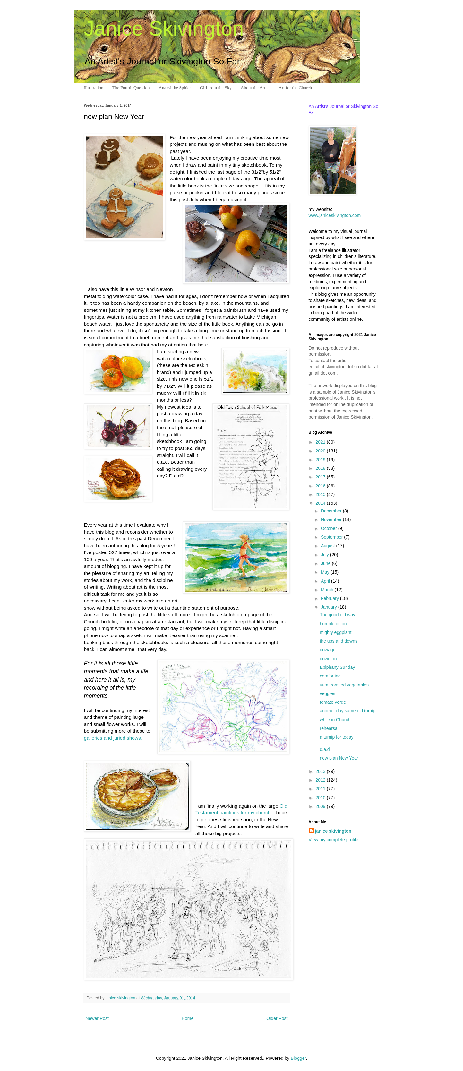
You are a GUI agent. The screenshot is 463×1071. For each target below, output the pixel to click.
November (332, 519)
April (326, 581)
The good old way (337, 614)
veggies (327, 693)
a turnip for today (336, 737)
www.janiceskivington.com (335, 215)
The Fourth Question (131, 88)
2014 (321, 503)
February (330, 598)
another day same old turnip (347, 710)
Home (187, 1018)
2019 (321, 459)
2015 (321, 494)
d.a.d (325, 749)
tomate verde (333, 702)
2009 (321, 806)
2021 (321, 441)
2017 (321, 476)
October (329, 528)
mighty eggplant (335, 632)
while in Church (335, 719)
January (329, 607)
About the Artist (255, 88)
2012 (321, 780)
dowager (328, 649)
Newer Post (97, 1018)
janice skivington (121, 998)
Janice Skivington (164, 28)
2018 (321, 468)
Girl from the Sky (216, 88)
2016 (321, 485)
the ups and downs (338, 640)
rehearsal (329, 728)
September (332, 537)
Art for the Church (295, 88)
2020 (321, 450)
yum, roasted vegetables (344, 684)
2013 (321, 771)
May (325, 572)
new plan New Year (339, 757)
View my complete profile (333, 839)
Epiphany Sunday (337, 667)
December (332, 510)
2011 (321, 788)
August (328, 545)
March (328, 589)
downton (328, 658)
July (325, 554)
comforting (330, 675)
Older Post (276, 1018)
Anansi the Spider (175, 88)
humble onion (333, 623)
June (326, 563)
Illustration (93, 88)
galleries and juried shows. (113, 738)
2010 (321, 797)
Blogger (298, 1058)
